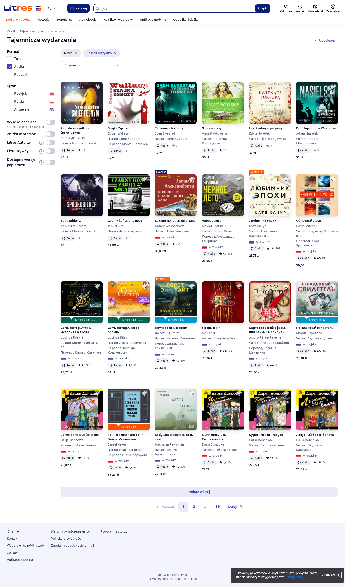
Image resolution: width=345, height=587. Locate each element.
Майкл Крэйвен (214, 226)
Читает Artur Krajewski (125, 231)
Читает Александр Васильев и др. (263, 233)
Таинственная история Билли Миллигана (125, 437)
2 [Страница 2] (194, 506)
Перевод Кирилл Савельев (81, 352)
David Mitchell (306, 226)
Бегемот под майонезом (80, 435)
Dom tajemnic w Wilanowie (316, 128)
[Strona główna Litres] (23, 8)
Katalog (78, 8)
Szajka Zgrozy (118, 128)
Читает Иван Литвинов (125, 450)
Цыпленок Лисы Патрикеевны (214, 437)
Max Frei (208, 333)
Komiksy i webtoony (118, 20)
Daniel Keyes (117, 444)
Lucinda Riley (117, 337)
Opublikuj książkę (185, 20)
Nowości (43, 20)
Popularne (64, 20)
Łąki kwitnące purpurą (265, 128)
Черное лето (212, 221)
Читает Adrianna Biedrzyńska (214, 141)
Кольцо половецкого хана (175, 221)
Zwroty (12, 553)
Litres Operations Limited (172, 574)
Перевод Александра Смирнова (218, 239)
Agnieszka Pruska (74, 226)
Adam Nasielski (307, 133)
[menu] (52, 8)
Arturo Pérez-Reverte (265, 337)
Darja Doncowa (72, 440)
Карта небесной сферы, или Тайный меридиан (267, 330)
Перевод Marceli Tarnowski (128, 144)
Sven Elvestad (165, 133)
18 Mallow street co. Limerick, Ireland (172, 578)
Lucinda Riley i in (73, 337)
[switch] (50, 122)
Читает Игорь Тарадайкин (269, 343)
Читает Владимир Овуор (221, 338)
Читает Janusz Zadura (124, 139)
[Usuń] (76, 53)
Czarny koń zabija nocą (125, 221)
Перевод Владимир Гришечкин (170, 346)
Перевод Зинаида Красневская (121, 350)
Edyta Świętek (259, 133)
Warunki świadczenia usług (70, 531)
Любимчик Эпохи (263, 221)
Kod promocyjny (18, 20)
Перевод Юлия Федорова (128, 455)
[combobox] (174, 8)
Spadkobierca (71, 221)
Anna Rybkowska (214, 133)
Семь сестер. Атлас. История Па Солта (76, 330)
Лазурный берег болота (315, 435)
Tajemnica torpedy (169, 128)
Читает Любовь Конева (78, 445)
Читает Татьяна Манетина (175, 338)
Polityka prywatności (66, 539)
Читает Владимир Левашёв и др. (317, 233)
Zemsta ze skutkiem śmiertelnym (75, 130)
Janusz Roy (116, 226)
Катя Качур (258, 226)
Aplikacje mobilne (153, 20)
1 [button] (183, 506)
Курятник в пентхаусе (266, 435)
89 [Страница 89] (217, 506)
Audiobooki (88, 20)
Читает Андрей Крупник (314, 338)
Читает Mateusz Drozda (79, 231)
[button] (71, 53)
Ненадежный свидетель (314, 328)
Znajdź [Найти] (263, 8)
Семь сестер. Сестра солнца (123, 330)
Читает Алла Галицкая (172, 231)
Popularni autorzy (114, 531)
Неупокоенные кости (171, 328)
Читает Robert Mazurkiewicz (307, 141)
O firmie (13, 531)
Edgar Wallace (118, 133)
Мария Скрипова (309, 333)
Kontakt (12, 539)
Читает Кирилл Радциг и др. (79, 345)
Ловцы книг (211, 328)
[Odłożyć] (98, 87)
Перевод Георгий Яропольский (309, 243)
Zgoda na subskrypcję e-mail (72, 546)
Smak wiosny (212, 128)
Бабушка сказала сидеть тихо (174, 437)
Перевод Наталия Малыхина (262, 350)
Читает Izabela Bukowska (80, 143)
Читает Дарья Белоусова (127, 343)
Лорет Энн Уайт (167, 333)
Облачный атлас (309, 221)
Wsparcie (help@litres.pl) (25, 546)
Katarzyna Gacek (73, 138)
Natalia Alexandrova (170, 226)
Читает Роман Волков (218, 231)
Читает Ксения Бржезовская (166, 452)
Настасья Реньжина (170, 444)
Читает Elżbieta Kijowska (267, 139)
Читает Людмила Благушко (309, 447)
